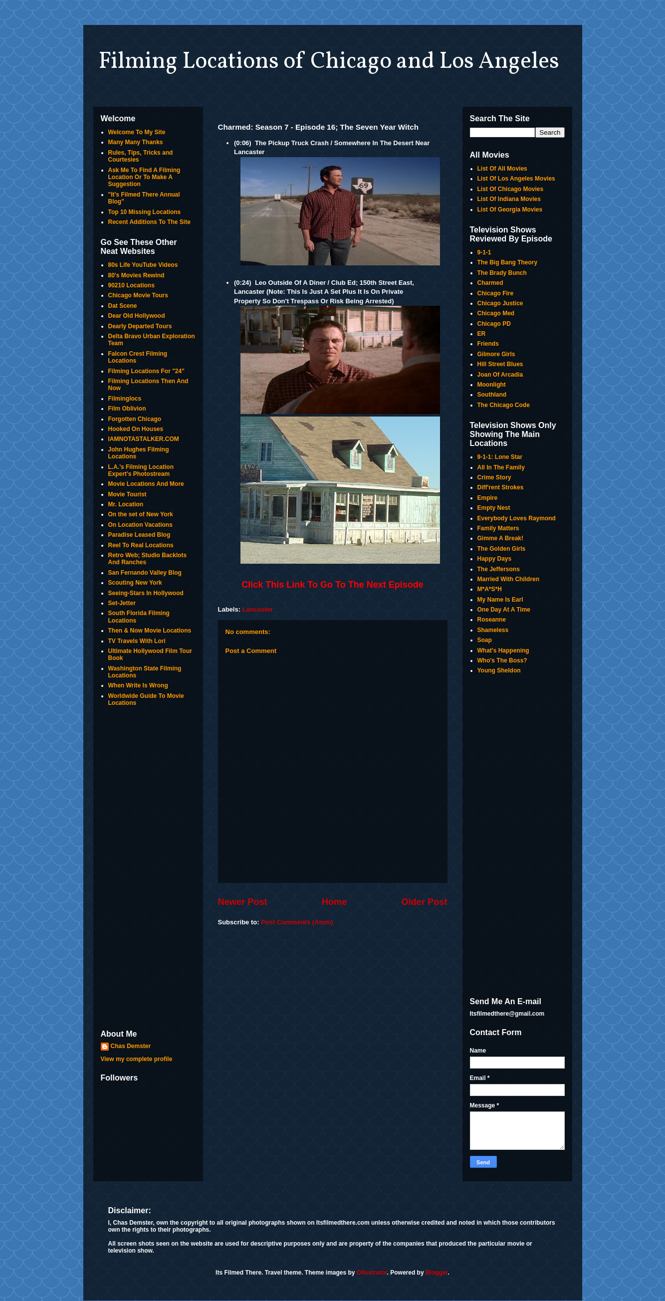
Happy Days (494, 558)
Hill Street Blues (500, 364)
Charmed (490, 282)
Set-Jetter (122, 603)
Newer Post (242, 902)
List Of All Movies (502, 168)
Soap (484, 640)
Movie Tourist (127, 494)
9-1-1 (484, 252)
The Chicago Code (503, 405)
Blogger (437, 1272)
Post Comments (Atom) (297, 922)
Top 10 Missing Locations (144, 212)
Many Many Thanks (135, 142)
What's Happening (503, 650)
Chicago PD (494, 323)
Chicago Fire (495, 293)
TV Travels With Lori (137, 641)
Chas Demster (131, 1046)
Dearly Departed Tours (140, 326)
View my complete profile (137, 1059)
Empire (487, 497)
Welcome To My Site (137, 132)
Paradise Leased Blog (139, 534)
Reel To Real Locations (141, 545)
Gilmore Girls (496, 354)
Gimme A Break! (500, 538)
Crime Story (494, 477)
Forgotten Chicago (135, 419)
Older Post (424, 902)
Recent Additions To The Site (149, 221)
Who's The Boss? (502, 660)
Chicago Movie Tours (138, 295)
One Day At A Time (503, 609)
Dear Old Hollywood (136, 315)
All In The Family (501, 467)
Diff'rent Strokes (500, 487)
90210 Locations (131, 285)
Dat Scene (122, 305)
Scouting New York (135, 582)
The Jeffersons (498, 569)
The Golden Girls (501, 548)
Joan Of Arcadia (500, 374)
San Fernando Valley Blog (145, 572)
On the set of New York (140, 514)
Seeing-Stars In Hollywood (146, 593)
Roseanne (491, 619)
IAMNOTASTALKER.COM (143, 438)
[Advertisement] (148, 869)
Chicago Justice (500, 303)
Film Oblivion (127, 408)
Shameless (493, 630)
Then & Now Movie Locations (150, 630)
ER (481, 333)
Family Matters (498, 528)
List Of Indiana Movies (509, 199)
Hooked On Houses (136, 429)
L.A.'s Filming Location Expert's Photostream (141, 470)
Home (334, 902)
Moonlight (491, 384)
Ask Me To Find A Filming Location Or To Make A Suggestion (144, 177)
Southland (492, 394)
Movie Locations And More (146, 483)
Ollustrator (372, 1272)
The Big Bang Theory (507, 262)
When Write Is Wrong (138, 685)
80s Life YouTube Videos (143, 264)
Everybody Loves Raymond (516, 518)
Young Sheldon (499, 670)
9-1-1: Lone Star (500, 456)
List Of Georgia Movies (510, 209)
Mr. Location (126, 504)
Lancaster (257, 609)
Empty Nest (493, 507)
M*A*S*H (489, 589)
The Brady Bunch (502, 272)
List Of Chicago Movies (510, 189)
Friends (488, 343)
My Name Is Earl (500, 599)
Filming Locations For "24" (146, 371)
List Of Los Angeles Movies (516, 178)
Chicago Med (496, 313)
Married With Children (508, 579)
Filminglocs (125, 398)
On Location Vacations (140, 524)
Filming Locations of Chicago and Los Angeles (328, 62)
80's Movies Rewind (136, 275)
